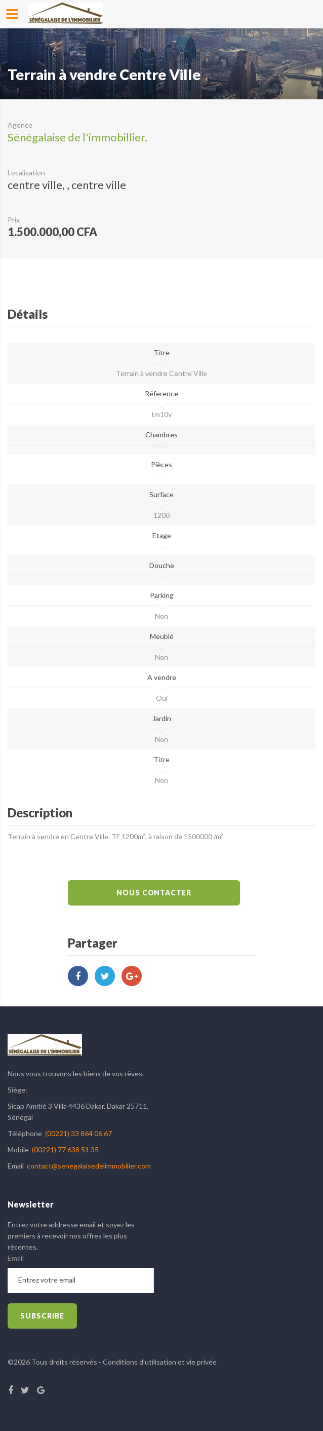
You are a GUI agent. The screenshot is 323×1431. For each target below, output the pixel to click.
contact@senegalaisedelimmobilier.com (89, 1165)
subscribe (42, 1315)
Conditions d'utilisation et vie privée (160, 1362)
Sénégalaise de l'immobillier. (77, 137)
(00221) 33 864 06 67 (78, 1133)
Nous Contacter (153, 892)
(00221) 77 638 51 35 (65, 1149)
